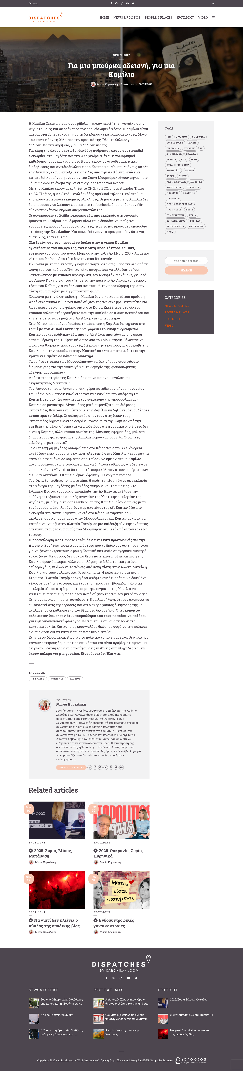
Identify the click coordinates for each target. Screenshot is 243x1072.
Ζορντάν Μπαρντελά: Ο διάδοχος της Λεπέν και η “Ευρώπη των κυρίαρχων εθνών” (61, 1003)
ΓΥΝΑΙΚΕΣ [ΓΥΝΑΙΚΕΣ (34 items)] (190, 148)
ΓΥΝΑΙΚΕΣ (39, 679)
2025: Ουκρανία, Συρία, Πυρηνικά (118, 855)
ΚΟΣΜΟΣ (81, 679)
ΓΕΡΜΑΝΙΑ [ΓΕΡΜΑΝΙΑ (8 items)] (173, 148)
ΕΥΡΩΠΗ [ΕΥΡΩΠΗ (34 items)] (171, 159)
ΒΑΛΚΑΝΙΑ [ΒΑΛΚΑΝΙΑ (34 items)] (198, 137)
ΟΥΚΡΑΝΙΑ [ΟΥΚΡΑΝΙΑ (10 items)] (193, 187)
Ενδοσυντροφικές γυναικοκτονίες (113, 924)
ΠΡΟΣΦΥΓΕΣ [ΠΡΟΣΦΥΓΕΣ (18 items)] (173, 198)
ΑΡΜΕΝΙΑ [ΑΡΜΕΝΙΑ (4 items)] (181, 137)
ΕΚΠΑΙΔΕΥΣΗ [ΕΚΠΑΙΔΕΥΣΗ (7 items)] (174, 153)
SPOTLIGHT (185, 17)
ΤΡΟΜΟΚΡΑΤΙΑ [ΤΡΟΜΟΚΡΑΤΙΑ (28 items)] (175, 226)
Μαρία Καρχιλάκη (107, 84)
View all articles (73, 768)
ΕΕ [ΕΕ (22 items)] (201, 148)
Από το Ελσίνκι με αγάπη (56, 1016)
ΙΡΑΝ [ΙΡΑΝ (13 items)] (194, 159)
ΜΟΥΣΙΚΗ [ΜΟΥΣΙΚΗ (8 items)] (196, 181)
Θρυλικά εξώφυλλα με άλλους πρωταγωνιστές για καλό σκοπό (126, 1018)
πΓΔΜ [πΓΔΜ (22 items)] (170, 232)
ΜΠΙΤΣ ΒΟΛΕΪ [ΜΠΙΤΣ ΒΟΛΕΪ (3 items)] (174, 187)
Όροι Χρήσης (108, 1061)
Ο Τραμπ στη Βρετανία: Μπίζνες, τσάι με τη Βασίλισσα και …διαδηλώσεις (61, 1034)
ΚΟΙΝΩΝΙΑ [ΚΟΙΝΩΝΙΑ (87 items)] (183, 165)
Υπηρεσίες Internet (162, 1061)
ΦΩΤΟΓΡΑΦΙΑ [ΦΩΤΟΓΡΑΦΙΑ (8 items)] (196, 226)
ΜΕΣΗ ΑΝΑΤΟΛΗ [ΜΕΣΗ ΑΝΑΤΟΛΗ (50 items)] (176, 181)
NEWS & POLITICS (127, 17)
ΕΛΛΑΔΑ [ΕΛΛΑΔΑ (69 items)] (191, 153)
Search (186, 270)
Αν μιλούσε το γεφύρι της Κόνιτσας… (122, 1033)
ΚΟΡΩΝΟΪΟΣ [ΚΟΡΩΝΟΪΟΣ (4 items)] (173, 170)
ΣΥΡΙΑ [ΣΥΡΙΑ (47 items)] (192, 215)
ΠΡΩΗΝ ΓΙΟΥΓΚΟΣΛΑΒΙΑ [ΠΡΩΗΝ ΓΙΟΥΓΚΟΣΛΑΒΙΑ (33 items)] (181, 204)
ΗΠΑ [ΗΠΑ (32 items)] (183, 159)
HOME (104, 17)
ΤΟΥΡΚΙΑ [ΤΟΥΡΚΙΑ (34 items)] (195, 220)
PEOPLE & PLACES (158, 17)
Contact (33, 3)
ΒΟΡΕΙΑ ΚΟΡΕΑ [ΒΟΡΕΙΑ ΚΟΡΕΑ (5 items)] (175, 142)
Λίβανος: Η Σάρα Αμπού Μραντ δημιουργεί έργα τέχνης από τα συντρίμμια (126, 1003)
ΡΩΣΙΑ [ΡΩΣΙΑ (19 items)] (189, 209)
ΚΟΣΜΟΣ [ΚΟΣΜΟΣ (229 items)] (189, 170)
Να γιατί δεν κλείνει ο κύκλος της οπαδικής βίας (54, 924)
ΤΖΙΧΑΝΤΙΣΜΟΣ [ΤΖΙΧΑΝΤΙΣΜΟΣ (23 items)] (176, 220)
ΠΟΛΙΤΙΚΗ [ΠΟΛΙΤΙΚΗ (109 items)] (189, 193)
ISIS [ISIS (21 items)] (169, 137)
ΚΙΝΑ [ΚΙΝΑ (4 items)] (170, 165)
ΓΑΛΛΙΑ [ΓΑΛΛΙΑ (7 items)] (192, 142)
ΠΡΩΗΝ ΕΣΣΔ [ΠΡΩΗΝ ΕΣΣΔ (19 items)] (174, 209)
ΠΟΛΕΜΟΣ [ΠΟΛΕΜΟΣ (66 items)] (172, 193)
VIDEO (203, 17)
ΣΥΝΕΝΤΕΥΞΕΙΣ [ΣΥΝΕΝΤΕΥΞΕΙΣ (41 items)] (175, 215)
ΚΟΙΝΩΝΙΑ (61, 679)
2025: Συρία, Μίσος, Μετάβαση (50, 855)
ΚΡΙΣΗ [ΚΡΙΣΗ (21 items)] (170, 176)
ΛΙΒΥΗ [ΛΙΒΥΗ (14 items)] (183, 176)
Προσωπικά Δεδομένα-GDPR (133, 1061)
